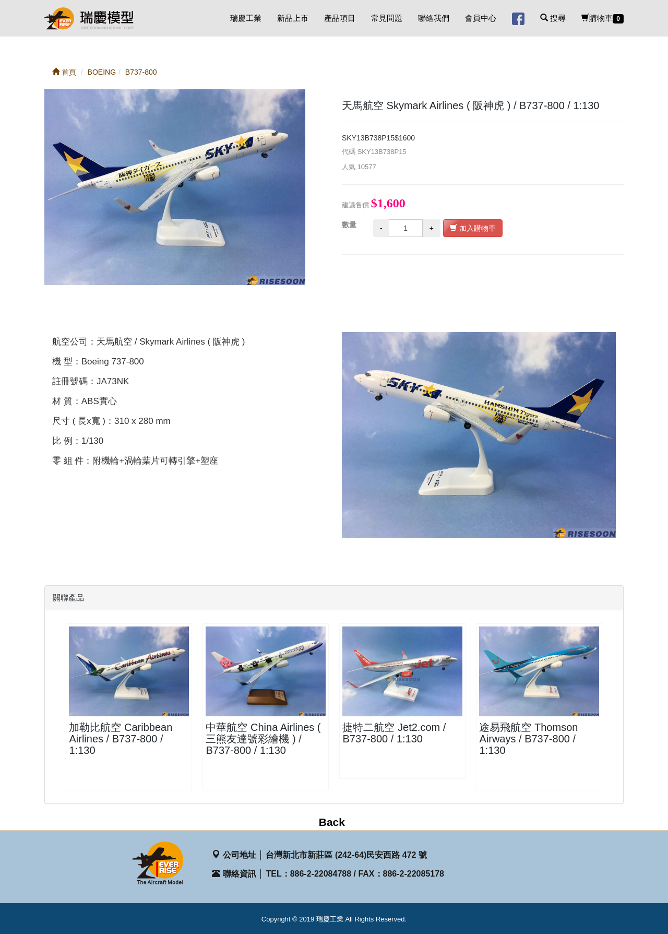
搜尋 (553, 18)
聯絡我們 (433, 18)
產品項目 (339, 18)
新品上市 (292, 18)
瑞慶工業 (245, 18)
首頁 (64, 72)
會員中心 (480, 18)
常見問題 (386, 18)
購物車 (602, 18)
